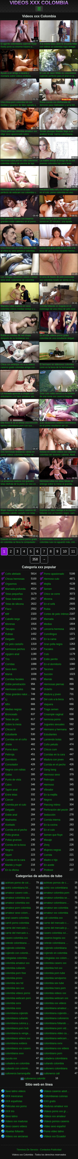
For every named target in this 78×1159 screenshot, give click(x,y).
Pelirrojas (49, 779)
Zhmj (47, 844)
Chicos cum (50, 749)
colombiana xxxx (14, 1053)
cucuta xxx (11, 1058)
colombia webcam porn (18, 998)
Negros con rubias (15, 769)
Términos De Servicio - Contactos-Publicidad (39, 1149)
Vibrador (48, 789)
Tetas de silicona (14, 604)
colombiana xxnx (53, 1043)
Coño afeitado (13, 573)
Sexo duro (11, 669)
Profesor (48, 870)
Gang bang (50, 769)
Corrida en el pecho (55, 764)
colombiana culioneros (56, 1018)
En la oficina (12, 870)
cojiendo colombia (15, 948)
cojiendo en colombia (55, 953)
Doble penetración (15, 684)
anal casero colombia (17, 917)
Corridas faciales (14, 679)
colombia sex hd (14, 983)
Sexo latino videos (15, 1091)
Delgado (10, 639)
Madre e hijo (51, 859)
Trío (7, 659)
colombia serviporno (55, 978)
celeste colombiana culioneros (18, 943)
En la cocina (50, 824)
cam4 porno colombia (17, 922)
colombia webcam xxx (56, 998)
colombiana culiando (16, 1018)
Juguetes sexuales (54, 724)
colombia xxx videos (55, 1003)
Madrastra (10, 819)
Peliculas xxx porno (16, 1106)
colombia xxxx (13, 1008)
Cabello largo (12, 619)
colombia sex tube (54, 983)
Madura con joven (54, 759)
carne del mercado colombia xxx (18, 927)
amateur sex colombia (56, 907)
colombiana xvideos (16, 1043)
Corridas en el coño (16, 739)
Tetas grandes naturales (18, 694)
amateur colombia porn (56, 892)
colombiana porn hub (16, 1028)
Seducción (50, 814)
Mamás (48, 679)
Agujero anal (12, 654)
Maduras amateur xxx (56, 1106)
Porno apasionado (54, 573)
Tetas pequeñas (14, 593)
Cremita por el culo (15, 804)
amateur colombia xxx (17, 902)
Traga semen (51, 709)
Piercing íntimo (52, 804)
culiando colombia (54, 1063)
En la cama (50, 639)
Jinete (8, 744)
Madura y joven (52, 694)
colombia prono (13, 978)
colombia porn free (15, 973)
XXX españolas (13, 1101)
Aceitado (10, 824)
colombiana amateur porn (57, 1008)
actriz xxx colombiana (56, 887)
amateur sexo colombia (18, 912)
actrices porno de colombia (18, 882)
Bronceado (11, 714)
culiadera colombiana (55, 1058)
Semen (48, 588)
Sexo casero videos (16, 1126)
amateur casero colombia (18, 892)
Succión (48, 674)
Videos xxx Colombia (39, 2)
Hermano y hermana (55, 729)
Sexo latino (11, 1116)
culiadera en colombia (17, 1063)
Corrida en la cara (15, 859)
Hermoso (49, 784)
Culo (46, 654)
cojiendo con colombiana (18, 953)
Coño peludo (51, 744)
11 (73, 551)
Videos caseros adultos (57, 1091)
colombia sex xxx (14, 988)
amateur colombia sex (17, 897)
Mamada (49, 619)
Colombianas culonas (56, 1096)
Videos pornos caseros (56, 1121)
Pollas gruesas (13, 839)
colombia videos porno (17, 993)
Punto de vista (13, 779)
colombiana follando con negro (57, 1023)
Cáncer (9, 799)
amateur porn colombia (18, 907)
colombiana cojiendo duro (57, 1013)
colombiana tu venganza (18, 1033)
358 (35, 559)
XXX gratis (50, 1101)
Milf (7, 614)
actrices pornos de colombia (57, 882)
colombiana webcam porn (57, 1038)
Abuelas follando (14, 1131)
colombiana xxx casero (18, 1048)
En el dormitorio (52, 664)
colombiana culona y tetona (18, 1023)
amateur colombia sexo (57, 897)
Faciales (48, 649)
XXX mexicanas (14, 1096)
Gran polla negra (53, 644)
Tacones (48, 669)
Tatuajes (10, 629)
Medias (48, 624)
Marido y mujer (13, 864)
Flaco (8, 609)
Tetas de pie (12, 719)
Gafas (8, 774)
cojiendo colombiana (55, 948)
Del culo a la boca (54, 699)
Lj (6, 699)
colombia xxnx (13, 1003)
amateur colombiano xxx (57, 902)
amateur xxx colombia (56, 912)
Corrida (48, 854)
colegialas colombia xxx (18, 958)
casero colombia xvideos (57, 932)
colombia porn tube (54, 973)
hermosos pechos (15, 649)
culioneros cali (52, 1073)
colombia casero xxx (55, 963)
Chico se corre (52, 593)
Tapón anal (11, 789)
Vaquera (48, 704)
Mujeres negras (52, 849)
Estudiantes (50, 734)
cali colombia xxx (53, 917)
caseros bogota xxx (54, 937)
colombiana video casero (57, 1033)
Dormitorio (11, 759)
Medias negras (13, 709)
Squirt (8, 854)
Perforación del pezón (56, 809)
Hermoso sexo (52, 774)
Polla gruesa (12, 834)
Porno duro (11, 749)
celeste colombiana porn (57, 943)
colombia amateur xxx (17, 963)
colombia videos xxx (55, 993)
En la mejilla (50, 794)
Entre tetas (11, 794)
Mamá (8, 674)
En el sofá (49, 604)
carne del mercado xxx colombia (18, 932)
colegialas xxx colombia (57, 958)
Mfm (7, 704)
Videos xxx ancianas (16, 1136)
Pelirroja (9, 754)
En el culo (49, 829)
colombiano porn (53, 1053)
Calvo (8, 784)
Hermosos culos (14, 689)
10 (65, 551)
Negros (48, 799)
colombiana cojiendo (16, 1013)
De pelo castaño (14, 644)
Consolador (11, 764)
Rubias (9, 634)
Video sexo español (55, 1126)
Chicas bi (10, 729)
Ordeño (48, 689)
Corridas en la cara (54, 754)
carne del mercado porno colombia (57, 927)
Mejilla (47, 583)
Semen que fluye (53, 834)
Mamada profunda (15, 588)
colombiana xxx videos (56, 1048)
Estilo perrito (51, 659)
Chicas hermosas (15, 578)
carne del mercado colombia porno (57, 922)
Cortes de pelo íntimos (56, 614)
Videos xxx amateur (55, 1116)
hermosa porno (52, 719)
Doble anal (11, 814)
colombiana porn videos (57, 1028)
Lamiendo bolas (53, 739)
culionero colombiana (55, 1068)
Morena (48, 598)
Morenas (10, 624)
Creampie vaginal (53, 714)
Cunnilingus (50, 634)
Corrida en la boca (15, 844)
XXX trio (9, 1111)
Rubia (47, 609)
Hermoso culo (51, 578)
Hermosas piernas (54, 684)
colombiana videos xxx (17, 1038)
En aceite (49, 864)
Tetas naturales (13, 598)
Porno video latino (54, 1131)
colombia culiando (15, 968)
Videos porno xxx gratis (57, 1111)
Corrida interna (52, 819)
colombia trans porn (55, 988)
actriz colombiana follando (18, 887)
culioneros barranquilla (17, 1073)
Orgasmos (11, 583)
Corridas (10, 664)
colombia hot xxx (53, 968)
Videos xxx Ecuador (55, 1136)
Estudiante (11, 734)
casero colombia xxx (16, 937)
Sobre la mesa (13, 724)
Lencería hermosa (54, 629)
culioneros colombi (35, 1078)
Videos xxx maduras (16, 1121)
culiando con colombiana (18, 1068)
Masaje (48, 839)
